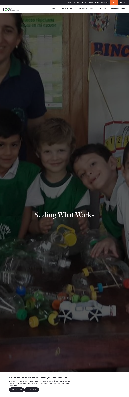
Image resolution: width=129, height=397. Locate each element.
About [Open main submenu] (52, 9)
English (103, 2)
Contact (83, 2)
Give (114, 2)
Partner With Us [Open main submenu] (119, 9)
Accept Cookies (16, 390)
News (97, 2)
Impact (103, 9)
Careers (76, 2)
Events (90, 2)
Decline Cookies (31, 390)
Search (122, 2)
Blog (69, 2)
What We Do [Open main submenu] (68, 9)
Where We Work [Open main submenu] (86, 9)
